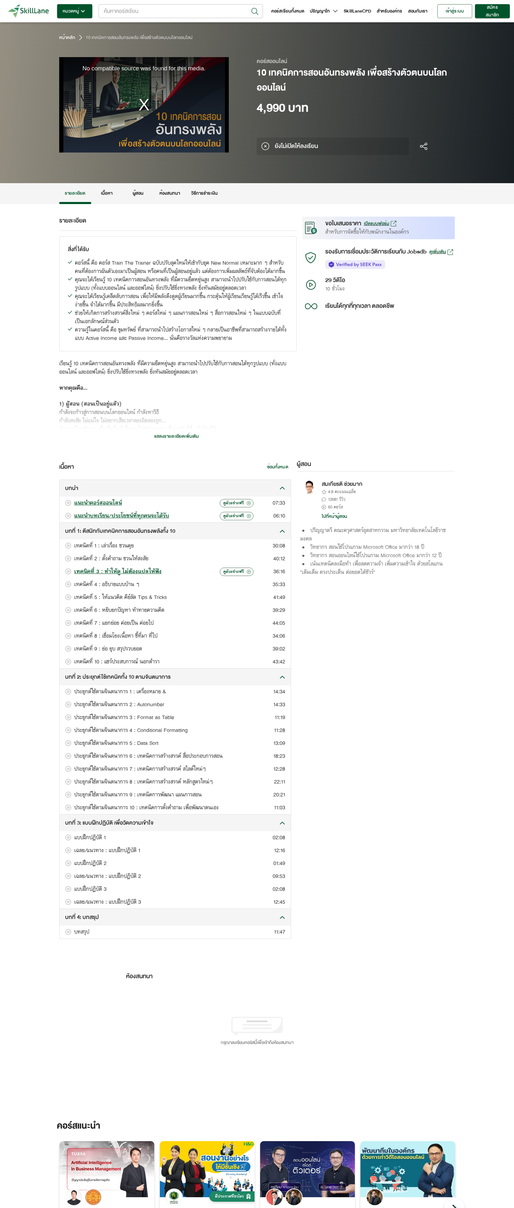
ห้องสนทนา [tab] (170, 193)
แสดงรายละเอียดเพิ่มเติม (176, 436)
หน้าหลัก (67, 38)
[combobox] (181, 11)
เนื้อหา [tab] (107, 193)
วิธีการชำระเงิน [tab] (205, 193)
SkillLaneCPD (357, 11)
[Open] (254, 11)
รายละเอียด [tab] (75, 193)
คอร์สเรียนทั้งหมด (287, 11)
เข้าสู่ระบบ (455, 11)
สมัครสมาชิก (492, 11)
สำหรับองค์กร (389, 11)
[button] (175, 488)
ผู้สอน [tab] (138, 193)
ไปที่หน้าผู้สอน (335, 516)
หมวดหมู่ (74, 11)
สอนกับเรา (417, 11)
